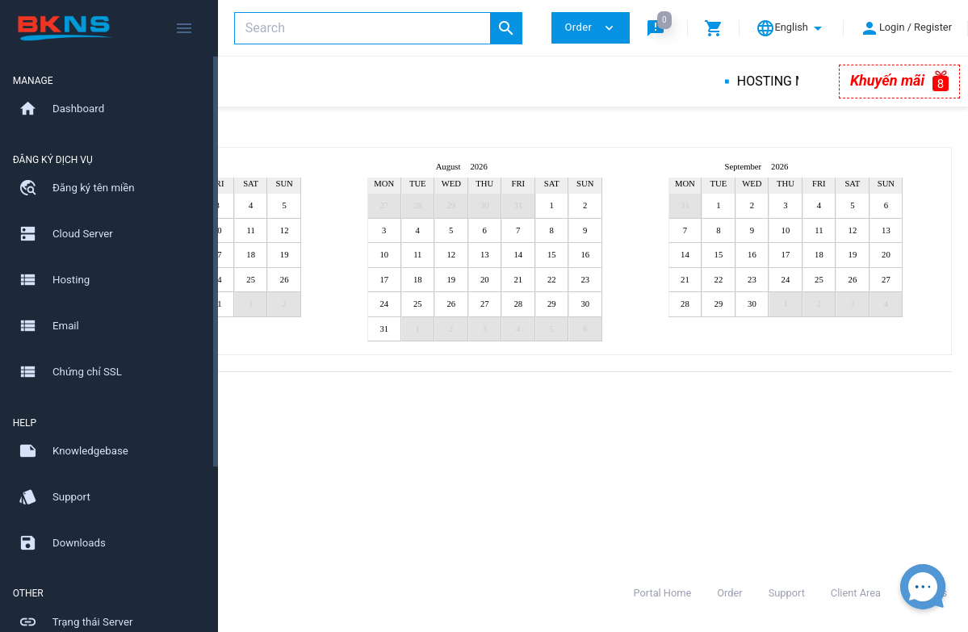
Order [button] (590, 28)
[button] (659, 28)
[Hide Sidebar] (184, 28)
